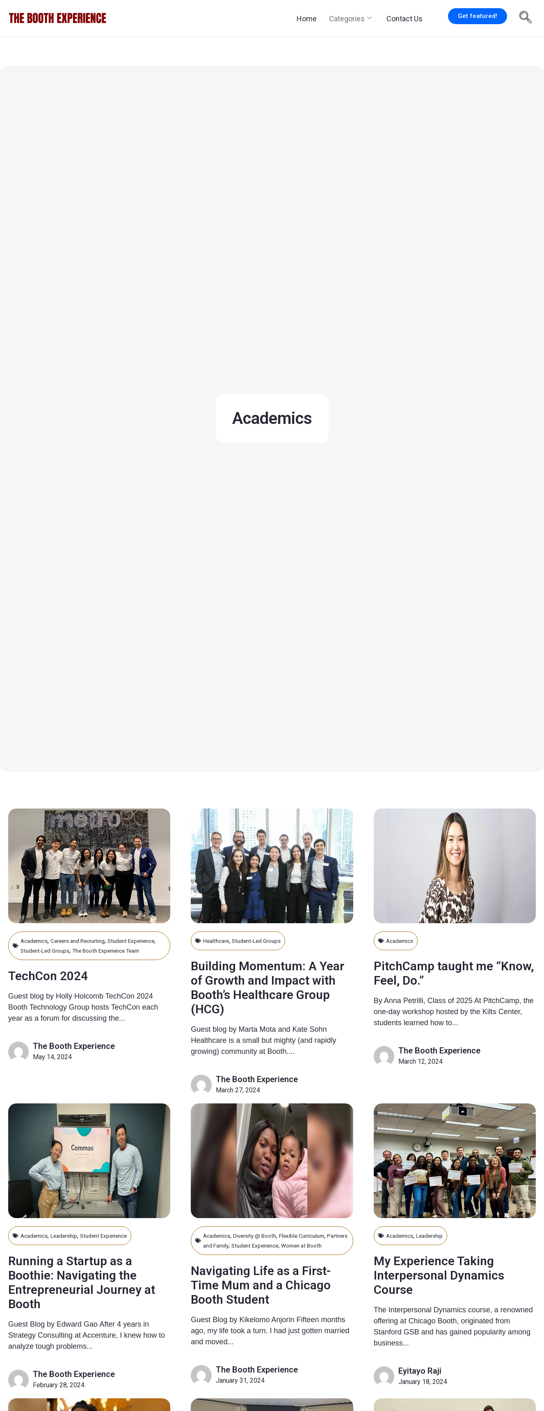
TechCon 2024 (54, 985)
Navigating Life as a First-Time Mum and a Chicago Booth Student (265, 1309)
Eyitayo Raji (419, 1385)
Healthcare (218, 940)
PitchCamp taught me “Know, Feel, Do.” (444, 972)
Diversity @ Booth (264, 1250)
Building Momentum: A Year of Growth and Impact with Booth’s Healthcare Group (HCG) (269, 987)
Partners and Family (231, 1260)
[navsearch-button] (525, 18)
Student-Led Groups (84, 950)
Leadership (71, 1250)
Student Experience (118, 1250)
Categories (350, 18)
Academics (37, 940)
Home (307, 18)
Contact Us (404, 18)
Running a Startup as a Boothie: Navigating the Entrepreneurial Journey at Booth (85, 1296)
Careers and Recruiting (87, 940)
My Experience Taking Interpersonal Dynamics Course (450, 1289)
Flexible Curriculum (320, 1250)
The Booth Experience (74, 1056)
